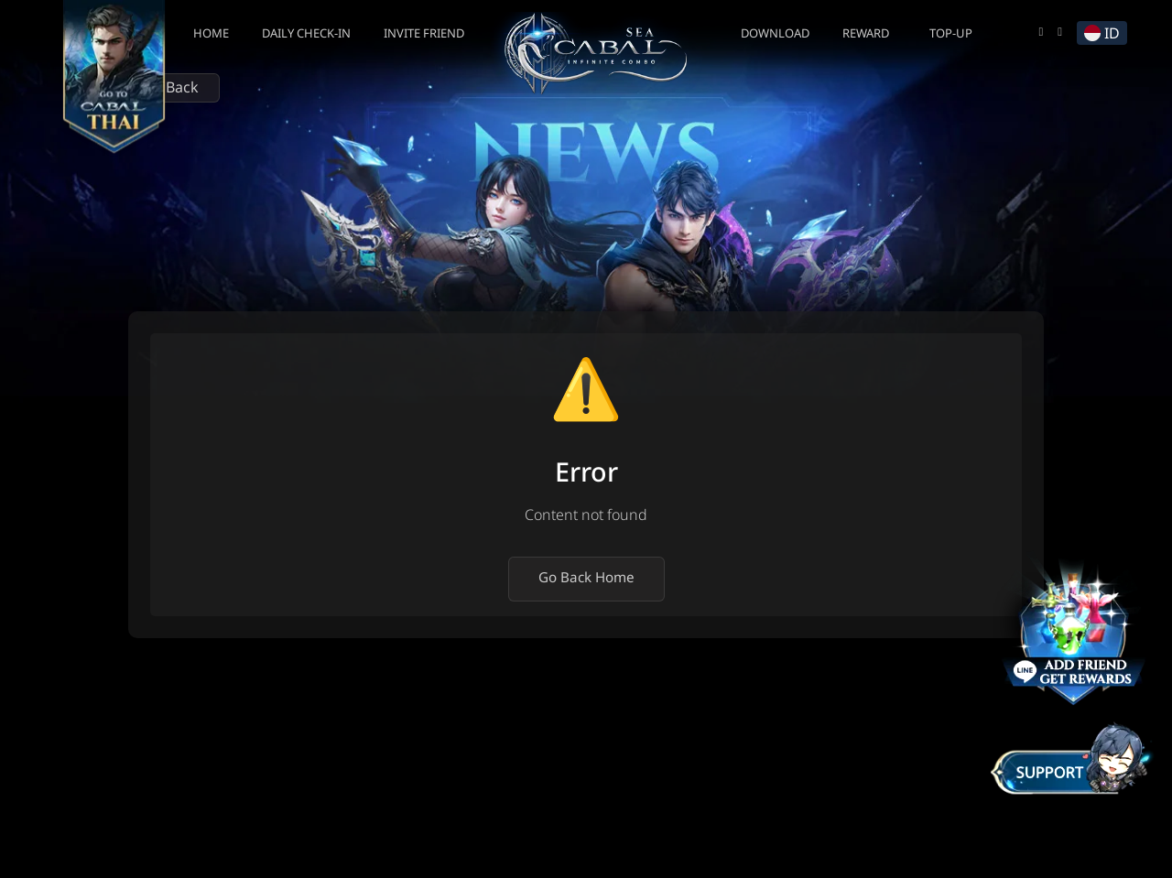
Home (211, 34)
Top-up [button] (950, 34)
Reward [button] (865, 34)
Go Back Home (586, 578)
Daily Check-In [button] (306, 34)
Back (174, 88)
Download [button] (775, 34)
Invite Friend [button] (424, 34)
